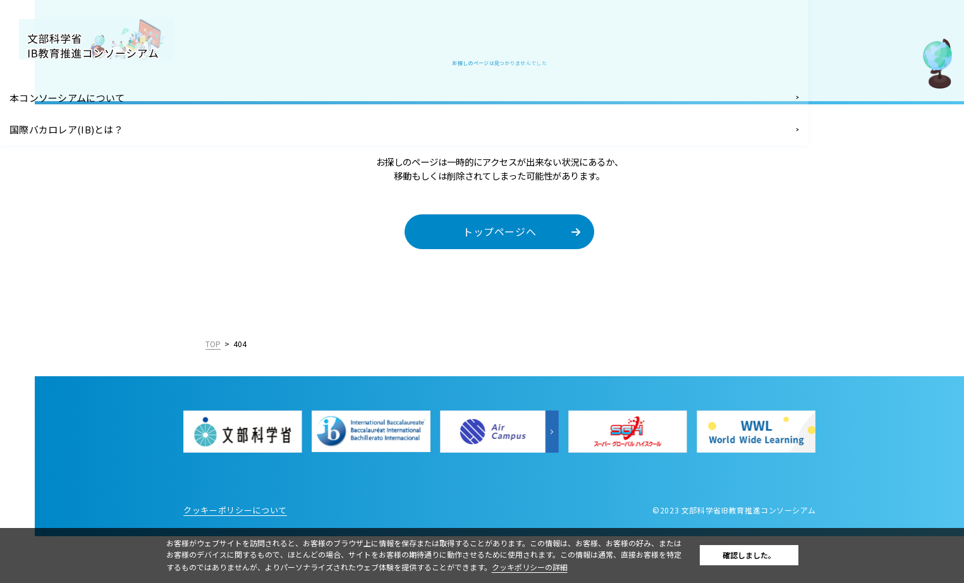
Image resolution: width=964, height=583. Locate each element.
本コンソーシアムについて (74, 96)
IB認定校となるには (60, 194)
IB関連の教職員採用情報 (70, 222)
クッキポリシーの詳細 (560, 567)
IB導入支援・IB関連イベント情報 (60, 159)
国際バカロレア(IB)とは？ (73, 124)
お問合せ (37, 249)
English (153, 401)
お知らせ (37, 277)
